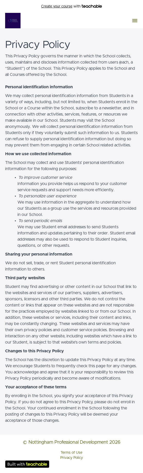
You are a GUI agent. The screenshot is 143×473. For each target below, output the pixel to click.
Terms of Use (71, 452)
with (71, 6)
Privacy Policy (71, 458)
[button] (135, 21)
